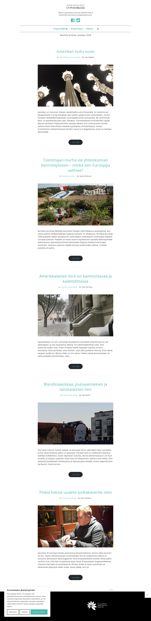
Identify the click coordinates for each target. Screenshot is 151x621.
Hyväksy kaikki (39, 612)
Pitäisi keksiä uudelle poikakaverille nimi (75, 492)
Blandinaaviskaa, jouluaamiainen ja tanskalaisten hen (75, 387)
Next (111, 590)
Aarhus (65, 395)
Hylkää (25, 612)
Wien (73, 176)
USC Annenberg (74, 57)
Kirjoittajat (77, 28)
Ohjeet (89, 28)
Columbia (64, 287)
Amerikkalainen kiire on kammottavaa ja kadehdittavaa (75, 279)
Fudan (64, 498)
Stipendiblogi (61, 28)
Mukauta (13, 612)
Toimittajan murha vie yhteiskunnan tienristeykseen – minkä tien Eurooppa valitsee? (75, 165)
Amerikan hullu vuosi (75, 51)
